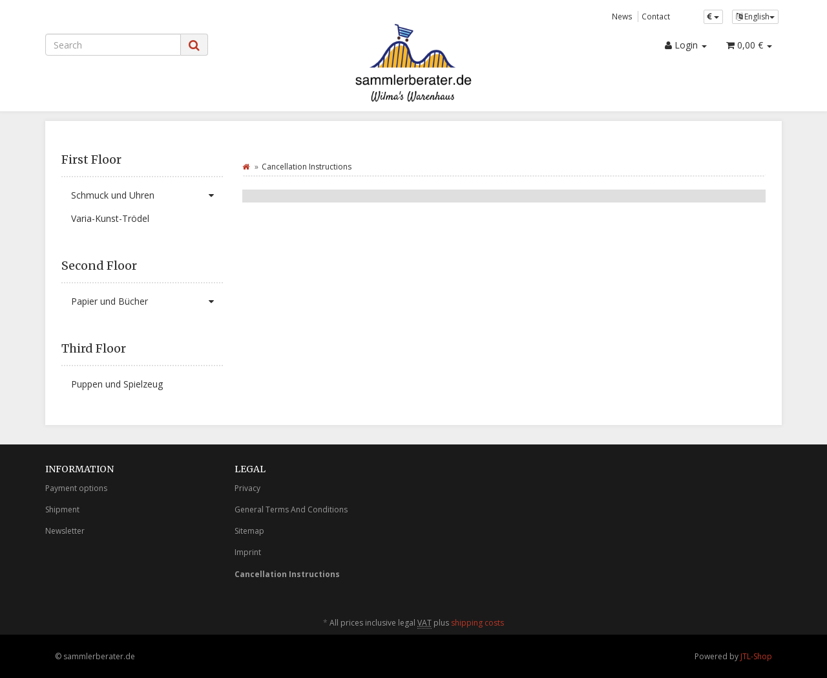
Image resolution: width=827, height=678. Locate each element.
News (622, 16)
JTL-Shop (756, 656)
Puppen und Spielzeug (117, 384)
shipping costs (477, 622)
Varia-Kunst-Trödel (110, 218)
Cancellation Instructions (287, 574)
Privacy (247, 488)
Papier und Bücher (147, 301)
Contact (656, 16)
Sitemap (249, 530)
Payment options (76, 488)
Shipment (62, 509)
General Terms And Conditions (291, 509)
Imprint (248, 552)
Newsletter (65, 530)
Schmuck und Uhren (147, 195)
